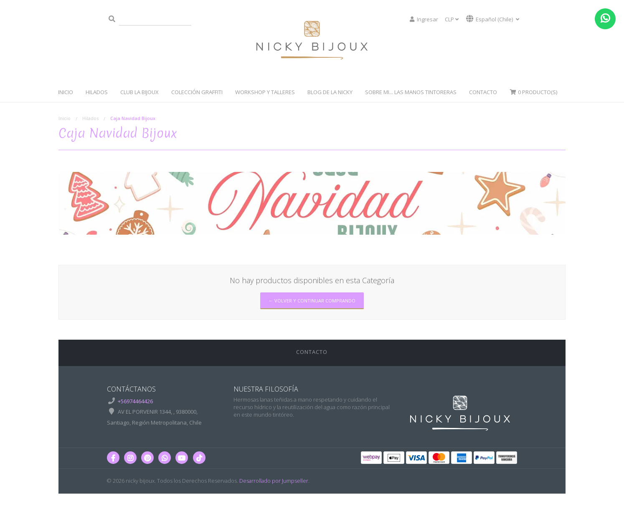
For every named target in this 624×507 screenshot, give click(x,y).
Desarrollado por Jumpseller (273, 480)
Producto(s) (533, 92)
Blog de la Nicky (330, 92)
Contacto (483, 92)
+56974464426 (135, 401)
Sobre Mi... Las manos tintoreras (411, 92)
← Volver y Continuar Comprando (312, 300)
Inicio (65, 92)
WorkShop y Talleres (265, 92)
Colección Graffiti (197, 92)
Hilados (97, 92)
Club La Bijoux (139, 92)
